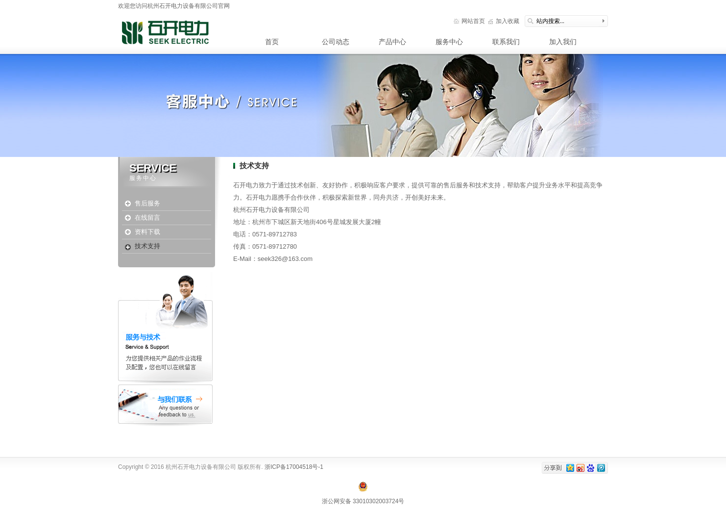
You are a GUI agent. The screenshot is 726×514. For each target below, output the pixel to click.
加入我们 (563, 42)
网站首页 (473, 21)
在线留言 (147, 217)
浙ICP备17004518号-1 (293, 466)
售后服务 (147, 203)
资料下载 (147, 231)
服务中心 (449, 42)
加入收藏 (507, 21)
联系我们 (506, 42)
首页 (272, 42)
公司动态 (335, 42)
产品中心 (392, 42)
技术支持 (147, 246)
